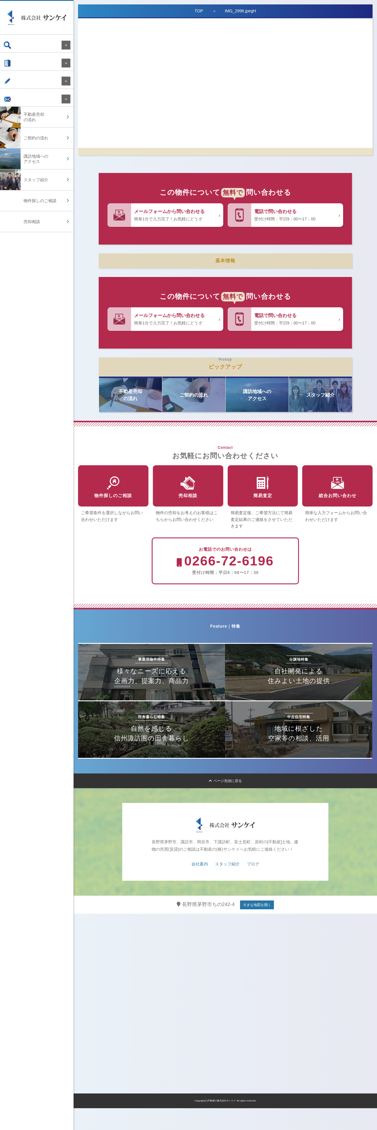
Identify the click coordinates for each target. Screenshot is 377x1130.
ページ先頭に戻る (225, 802)
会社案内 (17, 66)
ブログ (15, 87)
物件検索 (17, 45)
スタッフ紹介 (227, 885)
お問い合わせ (21, 107)
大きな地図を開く (257, 927)
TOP (199, 11)
